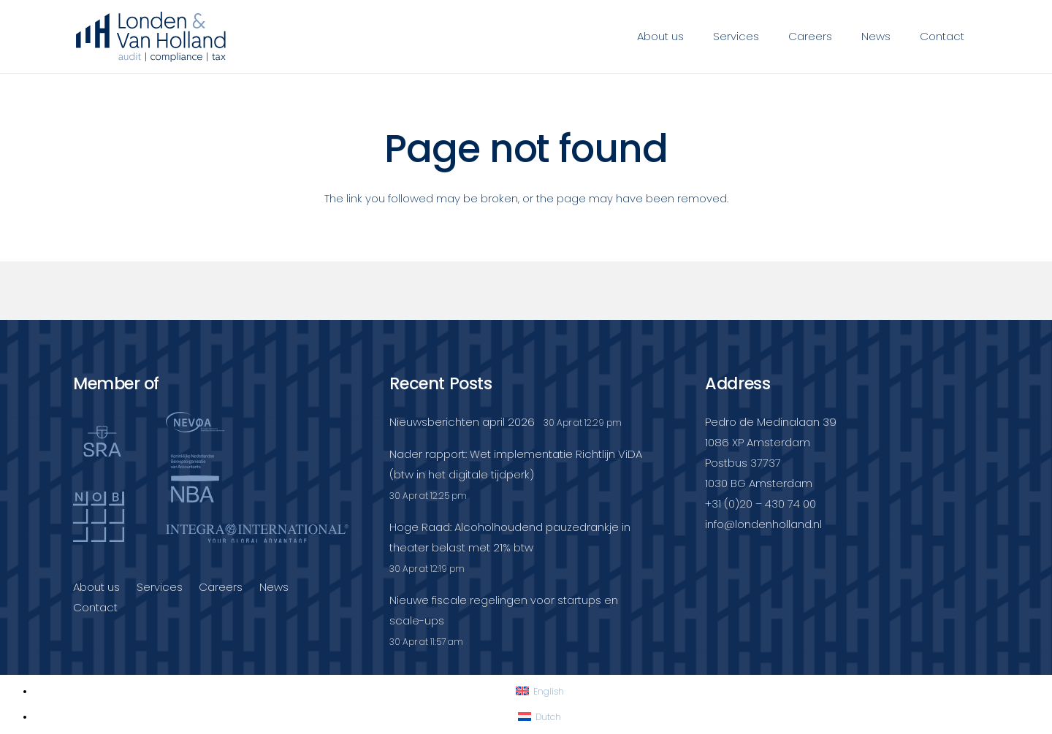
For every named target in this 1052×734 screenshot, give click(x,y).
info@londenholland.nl (763, 524)
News (274, 587)
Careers (221, 587)
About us (96, 587)
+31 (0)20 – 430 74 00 (760, 503)
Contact (95, 607)
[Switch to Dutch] (539, 717)
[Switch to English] (540, 691)
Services (160, 587)
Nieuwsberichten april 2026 (462, 421)
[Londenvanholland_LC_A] (151, 36)
